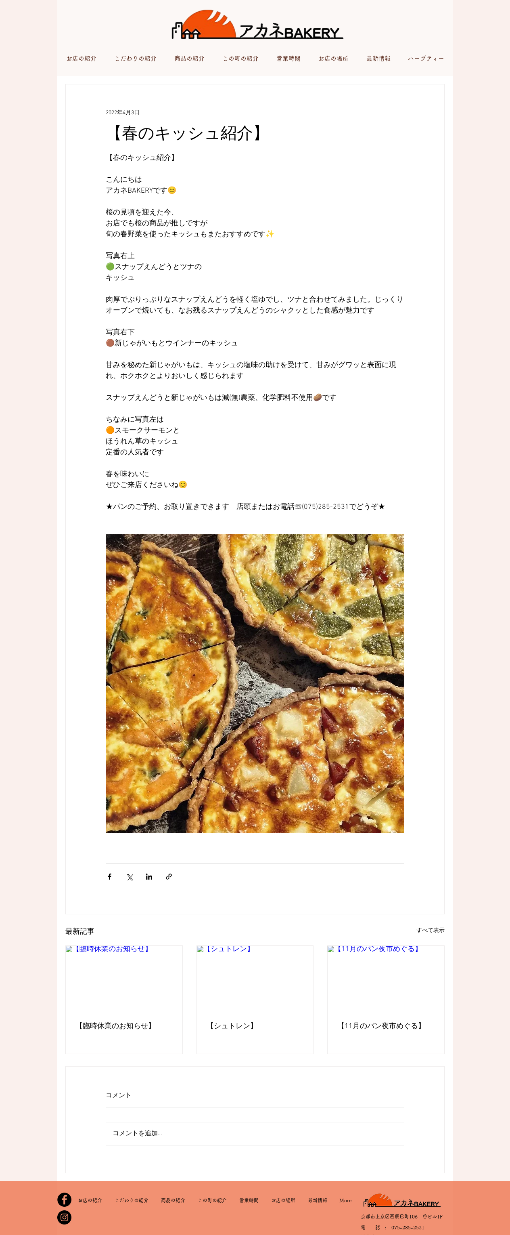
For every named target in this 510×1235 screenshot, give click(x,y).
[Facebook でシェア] (109, 876)
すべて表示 (430, 930)
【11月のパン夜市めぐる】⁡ (381, 1026)
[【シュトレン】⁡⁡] (255, 978)
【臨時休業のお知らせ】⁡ (115, 1026)
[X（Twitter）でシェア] (129, 876)
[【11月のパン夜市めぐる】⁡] (386, 978)
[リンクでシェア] (169, 876)
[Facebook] (64, 1200)
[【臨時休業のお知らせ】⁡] (124, 978)
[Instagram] (64, 1217)
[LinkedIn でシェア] (149, 876)
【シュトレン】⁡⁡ (232, 1026)
